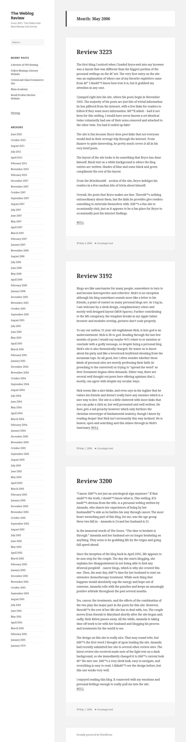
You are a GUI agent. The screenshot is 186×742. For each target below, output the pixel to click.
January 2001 (18, 639)
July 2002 (16, 535)
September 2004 (20, 384)
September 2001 (20, 593)
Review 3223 (94, 52)
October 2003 (18, 448)
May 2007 (16, 221)
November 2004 (20, 372)
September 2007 (20, 198)
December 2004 (19, 366)
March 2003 (17, 488)
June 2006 (16, 268)
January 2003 (18, 500)
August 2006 (18, 256)
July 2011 (16, 151)
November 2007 (20, 186)
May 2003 (16, 477)
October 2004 (18, 378)
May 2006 (16, 273)
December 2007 (19, 180)
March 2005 (17, 349)
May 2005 (16, 337)
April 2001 (16, 622)
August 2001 (18, 599)
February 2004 (19, 424)
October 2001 (18, 587)
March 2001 (17, 628)
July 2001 (16, 605)
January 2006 (18, 291)
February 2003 (19, 494)
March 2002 (17, 558)
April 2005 (16, 343)
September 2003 (20, 453)
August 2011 (18, 145)
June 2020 (16, 134)
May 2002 (16, 546)
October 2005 (18, 308)
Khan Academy (19, 89)
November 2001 (20, 581)
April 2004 (16, 413)
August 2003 (18, 459)
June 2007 (16, 215)
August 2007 (18, 204)
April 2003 (16, 483)
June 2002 (16, 541)
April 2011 (16, 157)
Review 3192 (94, 276)
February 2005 (19, 355)
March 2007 (17, 233)
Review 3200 (94, 481)
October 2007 (18, 192)
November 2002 (20, 512)
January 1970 (18, 645)
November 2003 (20, 442)
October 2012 (18, 140)
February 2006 (19, 285)
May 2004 (16, 407)
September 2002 (20, 523)
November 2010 (20, 169)
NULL (80, 222)
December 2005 (19, 297)
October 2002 (18, 517)
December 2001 (19, 576)
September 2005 (20, 314)
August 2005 (18, 320)
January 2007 (18, 244)
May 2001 (16, 616)
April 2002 (16, 552)
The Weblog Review (22, 15)
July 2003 (16, 465)
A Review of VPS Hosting (24, 64)
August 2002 (18, 529)
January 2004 (18, 430)
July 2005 (16, 326)
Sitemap (15, 112)
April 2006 (16, 279)
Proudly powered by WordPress (94, 734)
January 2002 (18, 570)
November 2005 (20, 302)
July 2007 (16, 209)
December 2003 (19, 436)
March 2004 (17, 419)
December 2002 (19, 506)
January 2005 (18, 361)
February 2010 (19, 175)
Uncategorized (105, 243)
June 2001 (16, 610)
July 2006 (16, 262)
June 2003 (16, 471)
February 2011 (19, 163)
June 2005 (16, 331)
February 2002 (19, 564)
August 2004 (18, 390)
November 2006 (20, 250)
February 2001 (19, 634)
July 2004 (16, 395)
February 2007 (19, 238)
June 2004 (16, 401)
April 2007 (16, 227)
